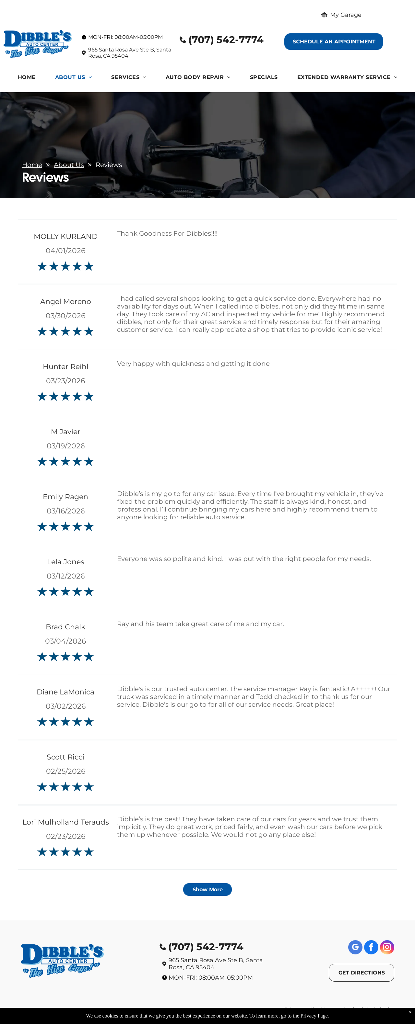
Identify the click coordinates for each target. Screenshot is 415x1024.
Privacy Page (314, 1015)
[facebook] (371, 948)
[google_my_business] (355, 948)
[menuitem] (26, 79)
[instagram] (387, 948)
